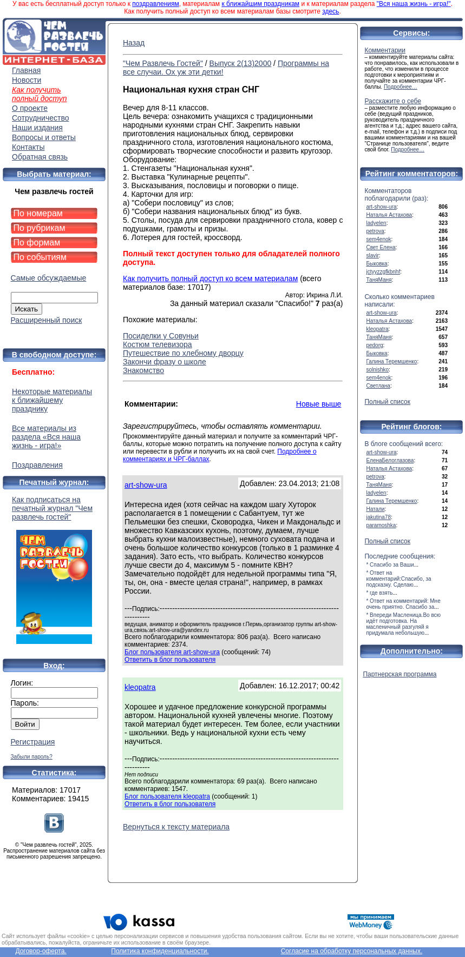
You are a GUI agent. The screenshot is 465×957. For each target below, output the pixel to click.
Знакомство (143, 370)
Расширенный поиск (46, 320)
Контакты (28, 147)
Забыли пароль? (32, 757)
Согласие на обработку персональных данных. (352, 951)
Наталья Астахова (389, 215)
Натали (375, 509)
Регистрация (33, 741)
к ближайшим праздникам (260, 4)
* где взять (379, 593)
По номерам (38, 213)
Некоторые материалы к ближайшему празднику (52, 400)
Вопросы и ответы (44, 137)
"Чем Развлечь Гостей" (163, 63)
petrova (375, 231)
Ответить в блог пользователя (170, 659)
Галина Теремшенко (391, 361)
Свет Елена (380, 247)
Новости (26, 80)
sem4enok (378, 239)
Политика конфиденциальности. (159, 951)
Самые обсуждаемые (49, 278)
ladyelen (376, 223)
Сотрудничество (40, 118)
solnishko (377, 370)
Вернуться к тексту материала (176, 826)
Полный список (387, 402)
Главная (26, 70)
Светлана (378, 386)
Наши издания (37, 127)
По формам (37, 242)
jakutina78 (378, 517)
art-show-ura (146, 485)
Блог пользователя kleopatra (167, 796)
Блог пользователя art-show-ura (172, 652)
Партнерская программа (399, 674)
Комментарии (384, 50)
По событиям (40, 257)
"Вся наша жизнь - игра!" (414, 4)
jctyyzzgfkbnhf (383, 272)
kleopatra (140, 687)
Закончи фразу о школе (164, 361)
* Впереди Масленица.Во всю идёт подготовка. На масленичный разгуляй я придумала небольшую (403, 624)
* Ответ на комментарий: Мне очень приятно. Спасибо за (403, 604)
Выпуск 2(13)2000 (240, 63)
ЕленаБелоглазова (390, 460)
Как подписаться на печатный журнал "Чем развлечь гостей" (54, 569)
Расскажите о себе (392, 101)
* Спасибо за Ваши (390, 565)
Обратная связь (40, 156)
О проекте (30, 108)
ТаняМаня (378, 280)
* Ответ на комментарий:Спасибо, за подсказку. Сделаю (398, 579)
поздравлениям (155, 4)
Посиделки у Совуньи (161, 335)
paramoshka (381, 525)
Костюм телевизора (157, 344)
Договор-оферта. (40, 951)
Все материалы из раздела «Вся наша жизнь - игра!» (46, 437)
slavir (372, 255)
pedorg (374, 345)
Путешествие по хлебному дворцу (183, 353)
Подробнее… (400, 87)
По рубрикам (40, 227)
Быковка (376, 264)
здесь (330, 11)
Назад (134, 42)
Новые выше (319, 404)
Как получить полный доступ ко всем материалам (210, 278)
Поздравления (37, 465)
